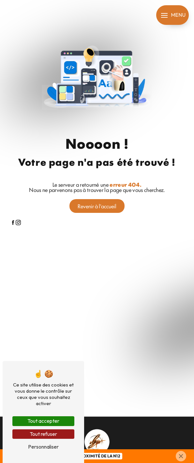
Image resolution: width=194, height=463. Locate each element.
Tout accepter (43, 421)
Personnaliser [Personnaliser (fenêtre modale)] (43, 446)
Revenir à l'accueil (97, 206)
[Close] (181, 456)
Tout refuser (43, 434)
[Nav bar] (172, 15)
